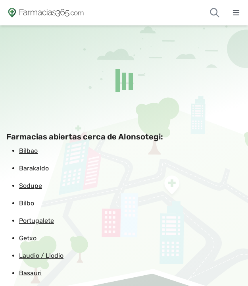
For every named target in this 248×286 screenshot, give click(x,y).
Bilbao (28, 151)
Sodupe (30, 185)
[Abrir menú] (236, 12)
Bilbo (26, 203)
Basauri (30, 273)
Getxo (28, 238)
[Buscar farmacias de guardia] (214, 12)
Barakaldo (34, 168)
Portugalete (36, 220)
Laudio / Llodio (41, 255)
